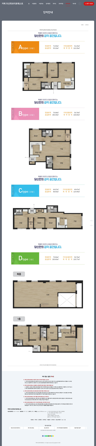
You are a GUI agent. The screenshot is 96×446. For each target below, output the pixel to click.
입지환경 (48, 3)
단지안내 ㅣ (53, 419)
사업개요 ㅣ (33, 419)
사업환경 (34, 3)
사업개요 (41, 3)
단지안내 (68, 3)
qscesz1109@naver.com (40, 411)
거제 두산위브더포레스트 (12, 3)
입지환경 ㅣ (41, 419)
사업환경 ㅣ (49, 419)
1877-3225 (24, 411)
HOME (82, 24)
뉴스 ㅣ (63, 419)
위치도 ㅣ (36, 419)
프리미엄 (61, 3)
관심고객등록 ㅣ (59, 419)
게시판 (74, 3)
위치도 (54, 3)
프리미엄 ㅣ (45, 419)
